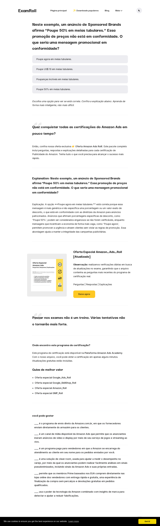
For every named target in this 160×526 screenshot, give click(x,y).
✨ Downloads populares (86, 10)
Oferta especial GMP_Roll (49, 393)
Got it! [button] (147, 521)
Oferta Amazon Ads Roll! (88, 146)
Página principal (58, 10)
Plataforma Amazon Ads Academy (103, 353)
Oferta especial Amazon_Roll (51, 388)
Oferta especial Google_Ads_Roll (53, 377)
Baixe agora (84, 294)
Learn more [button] (73, 521)
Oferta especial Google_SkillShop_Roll (55, 382)
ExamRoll (27, 10)
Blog (107, 10)
